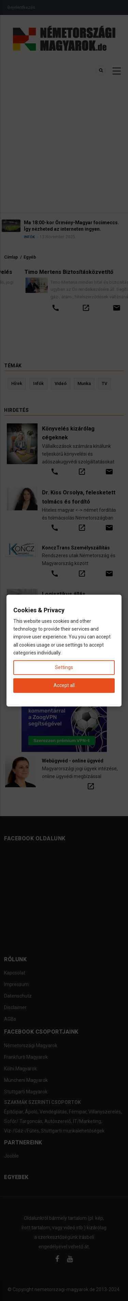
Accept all (64, 685)
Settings (64, 667)
